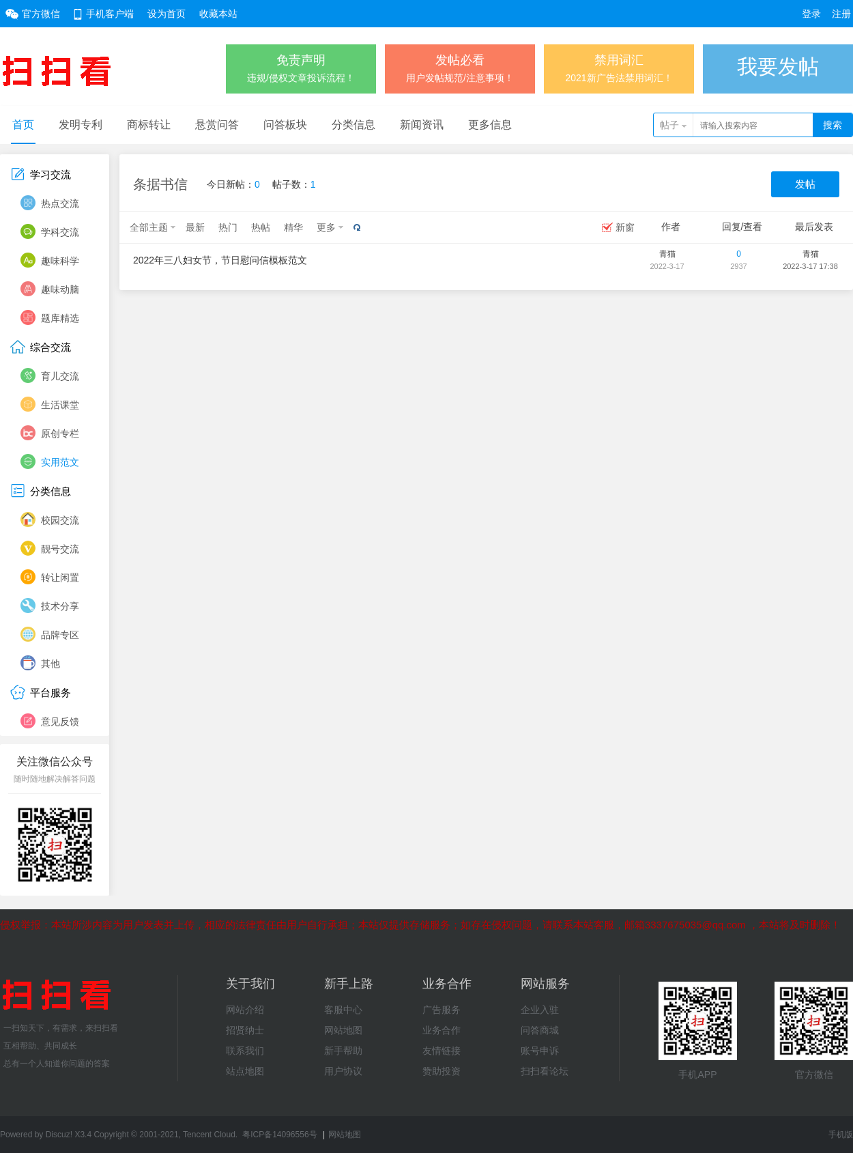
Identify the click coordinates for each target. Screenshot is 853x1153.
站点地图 (245, 1071)
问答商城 (540, 1030)
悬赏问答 (217, 124)
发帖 (805, 184)
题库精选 (60, 318)
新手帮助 (343, 1050)
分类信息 (353, 124)
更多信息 (490, 124)
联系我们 (245, 1050)
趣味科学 (60, 260)
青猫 (667, 254)
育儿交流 (60, 376)
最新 (195, 227)
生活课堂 (60, 404)
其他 (50, 663)
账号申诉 (540, 1050)
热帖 (260, 227)
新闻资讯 (422, 124)
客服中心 (343, 1009)
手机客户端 (110, 13)
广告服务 (441, 1009)
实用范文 (60, 462)
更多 (326, 227)
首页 (23, 124)
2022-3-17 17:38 (810, 266)
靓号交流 (60, 548)
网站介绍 (245, 1009)
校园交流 (60, 520)
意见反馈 (60, 721)
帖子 (669, 124)
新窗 (625, 227)
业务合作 (441, 1030)
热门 (227, 227)
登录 (811, 13)
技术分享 (60, 606)
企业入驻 (540, 1009)
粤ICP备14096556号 (279, 1134)
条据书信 (160, 184)
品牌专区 (60, 634)
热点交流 (60, 203)
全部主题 (149, 227)
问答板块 (285, 124)
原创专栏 (60, 433)
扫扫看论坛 (544, 1071)
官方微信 (41, 13)
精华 (293, 227)
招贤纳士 (245, 1030)
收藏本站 (218, 13)
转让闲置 (60, 577)
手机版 (840, 1134)
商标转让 (149, 124)
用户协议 (343, 1071)
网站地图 (343, 1030)
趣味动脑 (60, 289)
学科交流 (60, 232)
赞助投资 (441, 1071)
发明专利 (80, 124)
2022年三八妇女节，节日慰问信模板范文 (220, 260)
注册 (841, 13)
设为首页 (166, 13)
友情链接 (441, 1050)
